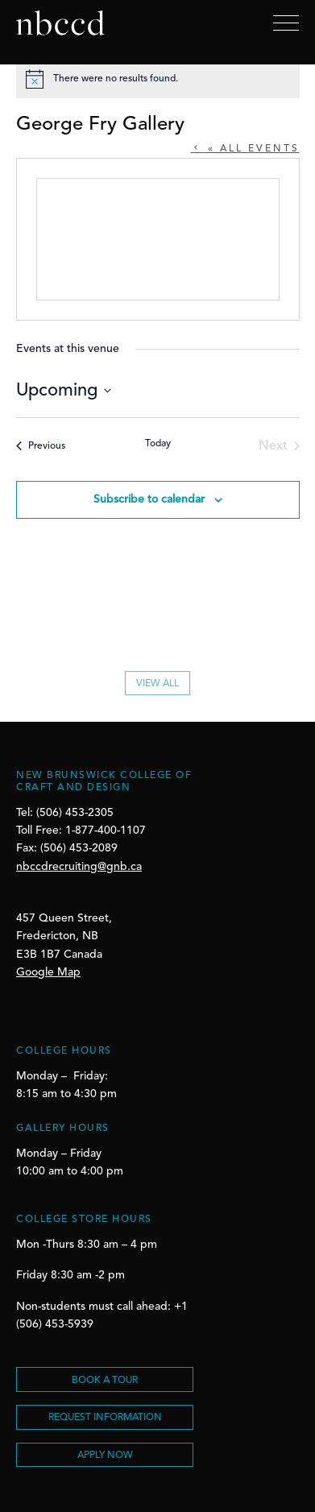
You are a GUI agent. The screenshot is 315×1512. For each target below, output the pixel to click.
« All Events (251, 149)
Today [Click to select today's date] (158, 444)
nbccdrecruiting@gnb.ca (79, 866)
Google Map (48, 972)
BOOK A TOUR (105, 1381)
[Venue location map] (158, 239)
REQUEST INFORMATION (105, 1418)
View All (157, 688)
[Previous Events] (40, 446)
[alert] (158, 79)
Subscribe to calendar (149, 499)
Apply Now (105, 1455)
